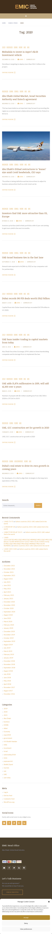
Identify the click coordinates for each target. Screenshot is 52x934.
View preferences (26, 929)
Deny (26, 923)
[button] (49, 902)
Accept (26, 917)
